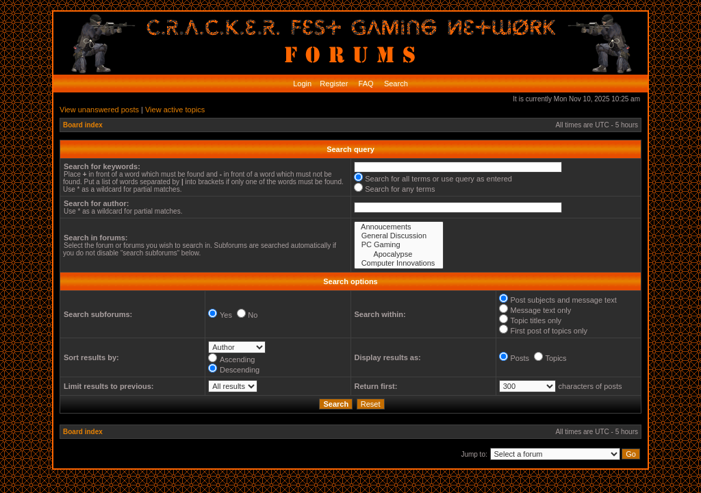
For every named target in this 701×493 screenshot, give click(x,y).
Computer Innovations (399, 263)
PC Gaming (399, 244)
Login (302, 83)
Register (333, 83)
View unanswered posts (99, 109)
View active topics (175, 109)
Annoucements (399, 227)
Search (395, 83)
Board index (83, 125)
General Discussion (399, 235)
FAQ (365, 83)
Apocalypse (399, 254)
